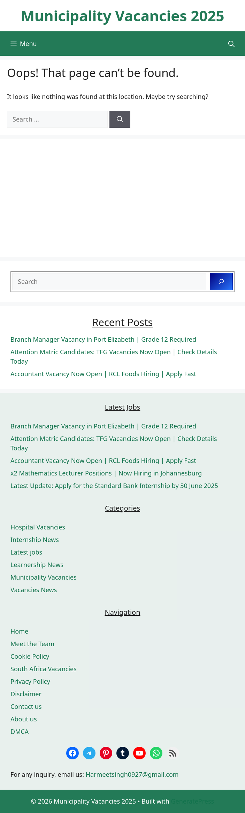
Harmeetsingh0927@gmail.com (132, 774)
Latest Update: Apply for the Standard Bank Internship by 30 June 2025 (114, 485)
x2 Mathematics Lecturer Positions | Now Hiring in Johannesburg (106, 473)
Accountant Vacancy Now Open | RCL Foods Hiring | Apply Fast (103, 374)
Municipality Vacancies (43, 577)
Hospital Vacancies (37, 527)
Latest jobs (26, 552)
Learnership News (36, 564)
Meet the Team (32, 644)
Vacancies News (33, 590)
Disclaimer (25, 694)
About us (23, 719)
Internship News (34, 539)
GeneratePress (192, 801)
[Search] (119, 119)
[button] (231, 43)
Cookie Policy (29, 656)
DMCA (19, 731)
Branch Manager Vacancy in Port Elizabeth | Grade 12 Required (103, 339)
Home (19, 631)
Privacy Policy (30, 681)
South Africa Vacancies (43, 669)
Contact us (26, 706)
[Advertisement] (122, 198)
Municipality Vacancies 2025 (122, 15)
